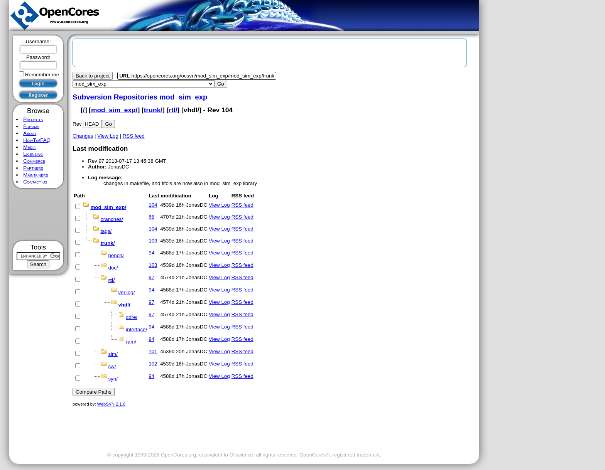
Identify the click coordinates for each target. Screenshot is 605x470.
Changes (83, 136)
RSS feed (134, 136)
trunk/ (153, 110)
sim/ (112, 354)
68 (151, 217)
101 (153, 351)
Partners (33, 168)
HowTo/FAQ (37, 140)
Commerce (34, 161)
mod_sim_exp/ (114, 110)
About (29, 133)
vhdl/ (124, 305)
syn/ (112, 379)
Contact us (35, 182)
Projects (33, 119)
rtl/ (173, 110)
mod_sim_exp (183, 97)
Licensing (33, 154)
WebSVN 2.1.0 (111, 404)
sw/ (112, 366)
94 (151, 253)
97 (151, 277)
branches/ (111, 219)
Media (29, 147)
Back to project (93, 76)
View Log (107, 136)
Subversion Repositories (115, 97)
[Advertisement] (38, 214)
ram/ (131, 342)
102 (153, 364)
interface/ (136, 329)
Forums (31, 126)
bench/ (115, 255)
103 (153, 241)
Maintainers (35, 175)
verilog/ (126, 292)
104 (153, 205)
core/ (131, 317)
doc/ (113, 268)
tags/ (106, 231)
